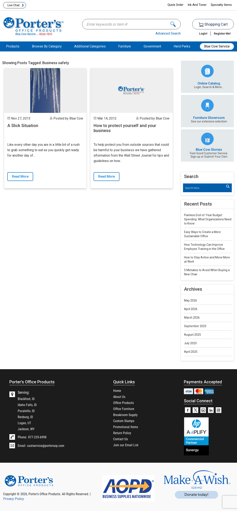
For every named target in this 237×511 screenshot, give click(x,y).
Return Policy (122, 433)
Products (12, 46)
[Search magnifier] (228, 186)
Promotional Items (125, 427)
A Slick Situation (22, 125)
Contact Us (120, 439)
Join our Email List (125, 445)
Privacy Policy (13, 499)
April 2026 (190, 309)
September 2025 (195, 326)
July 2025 (190, 343)
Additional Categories (90, 46)
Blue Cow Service (217, 46)
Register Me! (222, 33)
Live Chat (14, 5)
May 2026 (190, 300)
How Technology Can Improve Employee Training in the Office (204, 247)
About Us (119, 396)
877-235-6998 (37, 437)
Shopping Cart (213, 24)
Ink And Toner (197, 5)
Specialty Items (221, 5)
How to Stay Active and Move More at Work (207, 259)
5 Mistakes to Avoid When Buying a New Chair (207, 272)
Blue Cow (76, 118)
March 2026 (192, 317)
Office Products (123, 402)
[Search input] (205, 187)
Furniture (124, 46)
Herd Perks (182, 46)
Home (117, 390)
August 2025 (192, 334)
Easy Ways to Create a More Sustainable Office (202, 234)
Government (152, 46)
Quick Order (175, 5)
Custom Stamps (123, 421)
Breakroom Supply (125, 415)
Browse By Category (47, 46)
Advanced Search (168, 33)
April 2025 (190, 351)
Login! (203, 33)
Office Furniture (123, 408)
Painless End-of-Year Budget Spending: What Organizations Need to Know (207, 219)
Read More (20, 176)
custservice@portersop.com (45, 445)
